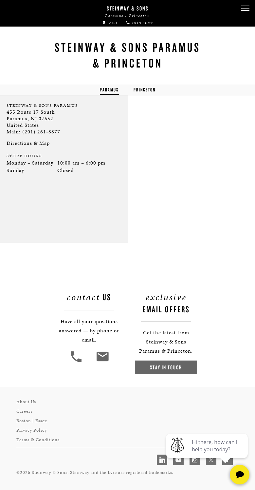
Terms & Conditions (38, 440)
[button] (245, 8)
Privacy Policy (31, 430)
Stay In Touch (166, 367)
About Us (26, 402)
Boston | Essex (31, 421)
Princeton (144, 90)
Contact (140, 23)
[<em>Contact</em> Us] (102, 361)
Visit (111, 23)
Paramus (109, 90)
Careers (24, 411)
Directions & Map (28, 143)
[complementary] (207, 454)
